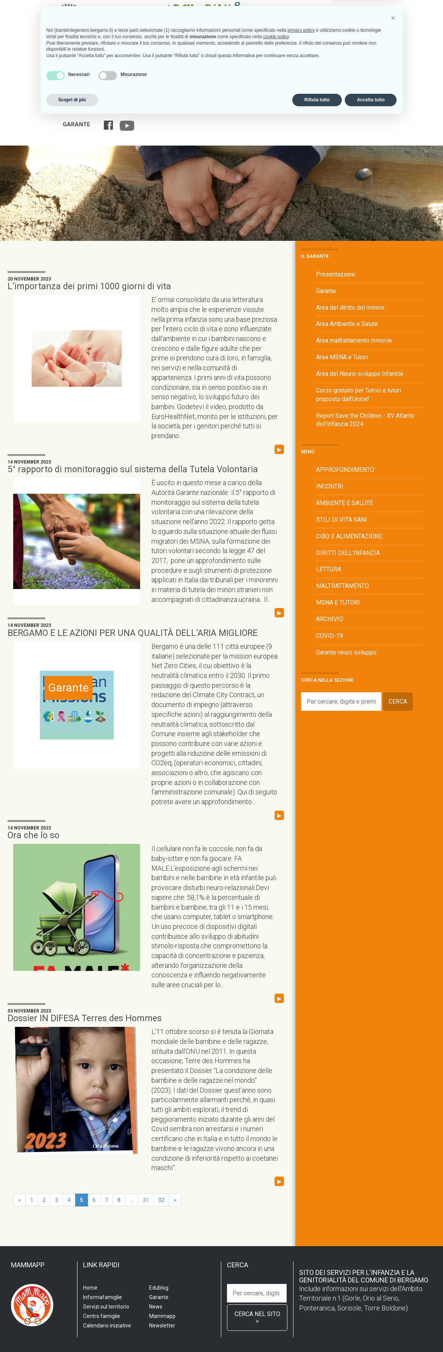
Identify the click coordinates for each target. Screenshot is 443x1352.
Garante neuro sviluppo (346, 652)
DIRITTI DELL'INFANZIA (348, 553)
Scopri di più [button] (72, 1332)
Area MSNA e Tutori (342, 357)
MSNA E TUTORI (338, 602)
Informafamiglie (261, 109)
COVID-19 (329, 635)
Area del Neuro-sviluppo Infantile (359, 373)
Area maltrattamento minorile (354, 340)
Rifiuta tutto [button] (317, 1332)
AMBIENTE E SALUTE (344, 503)
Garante (76, 124)
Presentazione (335, 274)
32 (161, 1200)
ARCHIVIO (329, 619)
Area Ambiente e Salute (347, 323)
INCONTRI (329, 486)
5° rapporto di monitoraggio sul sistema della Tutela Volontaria (133, 469)
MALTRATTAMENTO (342, 585)
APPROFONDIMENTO (345, 469)
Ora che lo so (33, 835)
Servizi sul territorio (144, 109)
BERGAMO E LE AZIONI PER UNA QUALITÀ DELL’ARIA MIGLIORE (133, 633)
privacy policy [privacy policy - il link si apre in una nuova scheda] (301, 1262)
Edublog (372, 109)
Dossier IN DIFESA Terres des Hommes (85, 1018)
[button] (393, 1250)
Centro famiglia (206, 109)
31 (146, 1200)
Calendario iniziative (322, 109)
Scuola (95, 109)
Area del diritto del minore (350, 307)
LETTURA (328, 569)
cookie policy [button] (276, 1268)
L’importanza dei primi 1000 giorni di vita (89, 286)
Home (70, 109)
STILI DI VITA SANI (341, 519)
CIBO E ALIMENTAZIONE (349, 536)
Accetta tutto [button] (370, 1332)
